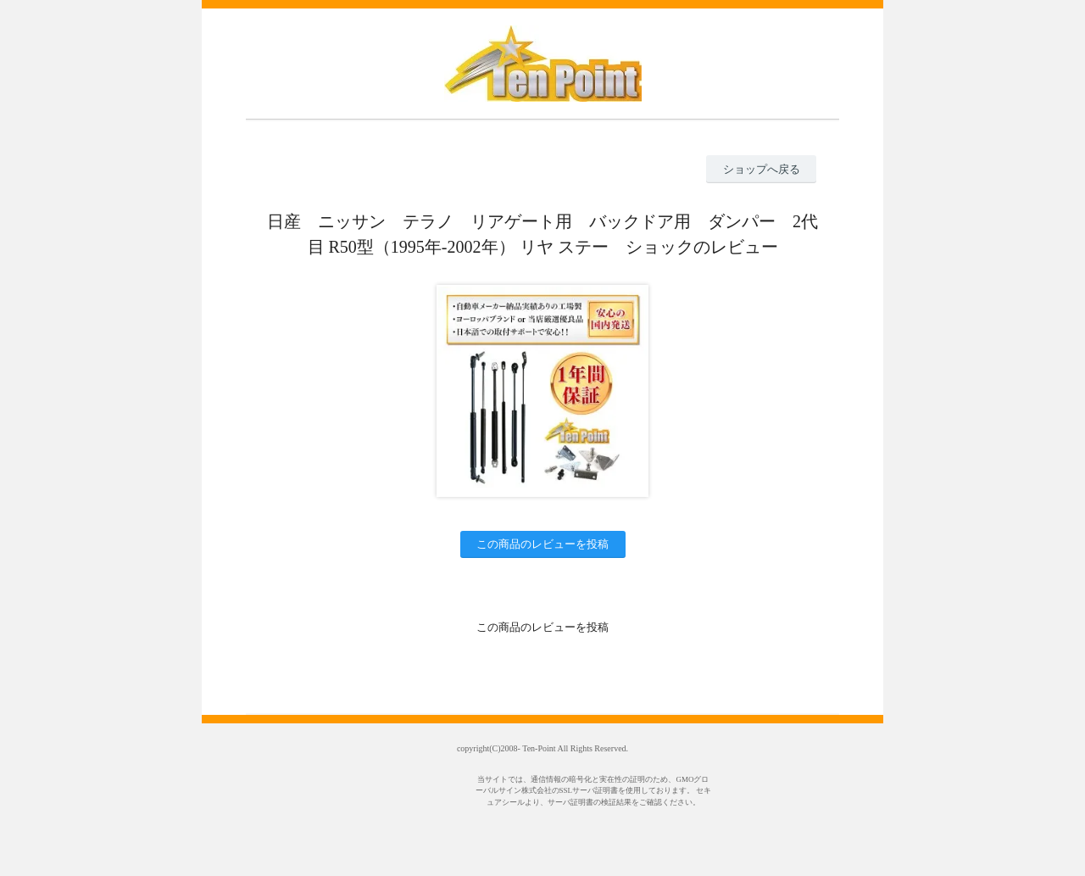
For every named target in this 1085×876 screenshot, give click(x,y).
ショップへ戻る (761, 169)
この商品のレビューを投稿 (542, 544)
